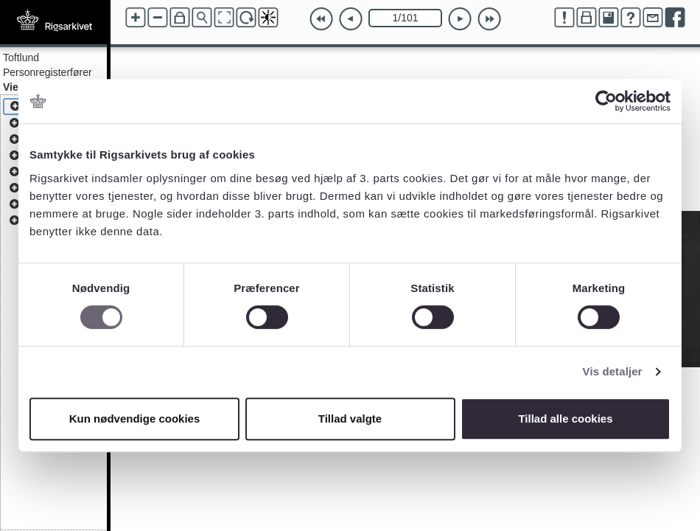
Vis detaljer (613, 371)
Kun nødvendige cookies (134, 418)
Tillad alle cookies (565, 418)
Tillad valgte (350, 418)
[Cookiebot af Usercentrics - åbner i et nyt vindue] (606, 101)
